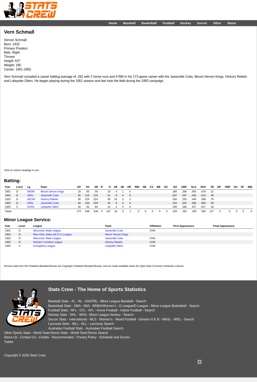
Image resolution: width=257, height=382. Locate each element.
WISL (30, 195)
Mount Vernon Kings (52, 191)
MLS (93, 319)
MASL (166, 319)
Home (113, 23)
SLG (193, 186)
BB (158, 186)
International (78, 319)
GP (79, 186)
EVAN (30, 206)
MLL (75, 323)
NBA (77, 306)
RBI (137, 186)
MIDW (31, 191)
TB (212, 186)
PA (88, 186)
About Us (10, 337)
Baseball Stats (58, 301)
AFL (91, 310)
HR (129, 186)
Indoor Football (131, 310)
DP (219, 186)
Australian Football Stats (65, 328)
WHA (82, 314)
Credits (44, 337)
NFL (74, 310)
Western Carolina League (47, 242)
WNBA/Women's (104, 306)
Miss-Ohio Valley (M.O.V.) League (52, 234)
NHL (73, 314)
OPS (203, 186)
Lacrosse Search (102, 323)
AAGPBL (91, 301)
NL (80, 301)
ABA (86, 306)
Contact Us (28, 337)
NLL (84, 323)
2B (115, 186)
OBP (184, 186)
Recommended (63, 337)
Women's (105, 319)
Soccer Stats (57, 319)
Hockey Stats (57, 314)
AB (96, 186)
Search (141, 301)
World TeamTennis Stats (50, 333)
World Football (125, 319)
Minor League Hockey (105, 314)
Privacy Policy (86, 337)
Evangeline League (44, 245)
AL (73, 301)
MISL (177, 319)
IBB (250, 186)
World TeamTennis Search (89, 333)
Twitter (8, 342)
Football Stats (58, 310)
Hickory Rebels (49, 199)
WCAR (31, 199)
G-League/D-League (133, 306)
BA (175, 186)
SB (144, 186)
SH (235, 186)
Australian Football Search (104, 328)
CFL (83, 310)
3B (122, 186)
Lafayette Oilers (50, 206)
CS (151, 186)
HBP (227, 186)
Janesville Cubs (50, 195)
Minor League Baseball (116, 301)
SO (166, 186)
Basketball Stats (59, 306)
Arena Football (107, 310)
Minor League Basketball (168, 306)
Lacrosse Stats (58, 323)
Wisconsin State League (47, 230)
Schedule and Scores (114, 337)
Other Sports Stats (17, 333)
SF (242, 186)
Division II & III (149, 319)
